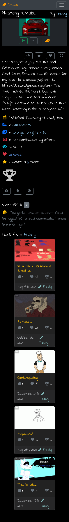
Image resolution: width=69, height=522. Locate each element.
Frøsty (61, 14)
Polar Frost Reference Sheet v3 (34, 269)
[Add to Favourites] (39, 55)
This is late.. (26, 485)
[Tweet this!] (18, 191)
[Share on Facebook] (6, 191)
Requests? (25, 434)
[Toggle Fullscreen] (62, 55)
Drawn (10, 5)
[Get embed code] (28, 55)
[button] (9, 175)
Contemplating (27, 378)
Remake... (24, 321)
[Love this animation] (50, 55)
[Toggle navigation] (61, 5)
